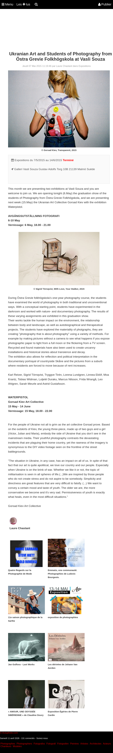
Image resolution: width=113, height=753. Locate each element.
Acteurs (107, 743)
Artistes (84, 743)
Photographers (24, 743)
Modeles (17, 746)
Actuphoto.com (10, 732)
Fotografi (51, 743)
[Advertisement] (53, 30)
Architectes (95, 743)
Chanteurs (5, 746)
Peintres (74, 743)
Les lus (23, 4)
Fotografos (39, 743)
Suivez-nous (42, 738)
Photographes (7, 743)
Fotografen (63, 743)
